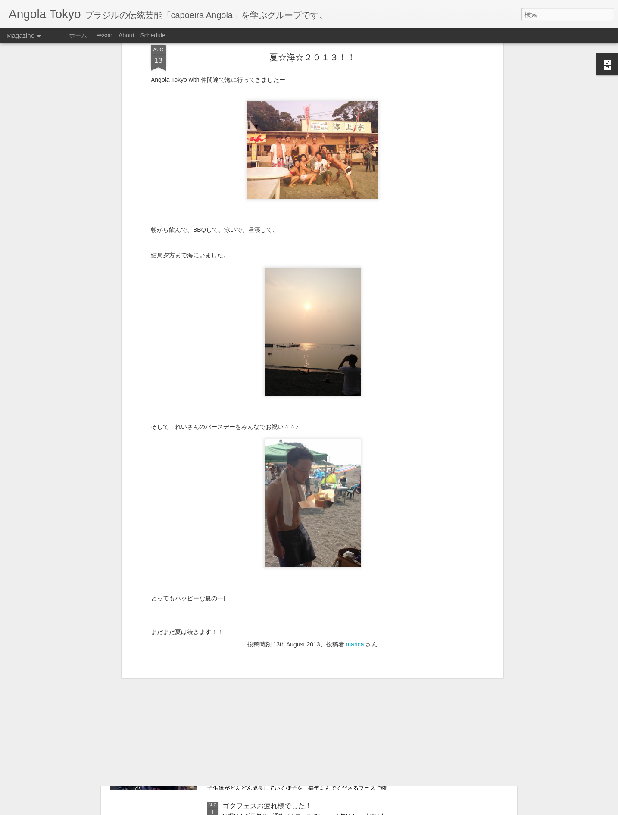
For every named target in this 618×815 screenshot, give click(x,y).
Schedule (152, 35)
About (126, 35)
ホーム (78, 35)
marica (355, 549)
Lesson (102, 35)
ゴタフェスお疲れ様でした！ (267, 805)
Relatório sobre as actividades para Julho (285, 707)
